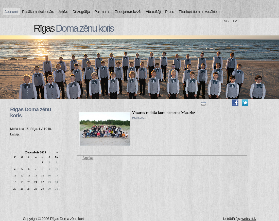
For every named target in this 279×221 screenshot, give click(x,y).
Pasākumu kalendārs (38, 11)
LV (235, 21)
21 (35, 182)
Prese (169, 11)
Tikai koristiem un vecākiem (199, 11)
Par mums (102, 11)
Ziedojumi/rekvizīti (128, 11)
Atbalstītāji (153, 11)
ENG (225, 21)
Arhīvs (63, 11)
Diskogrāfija (81, 11)
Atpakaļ (88, 158)
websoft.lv (248, 218)
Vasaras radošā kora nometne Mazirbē (163, 113)
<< (14, 152)
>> (56, 152)
